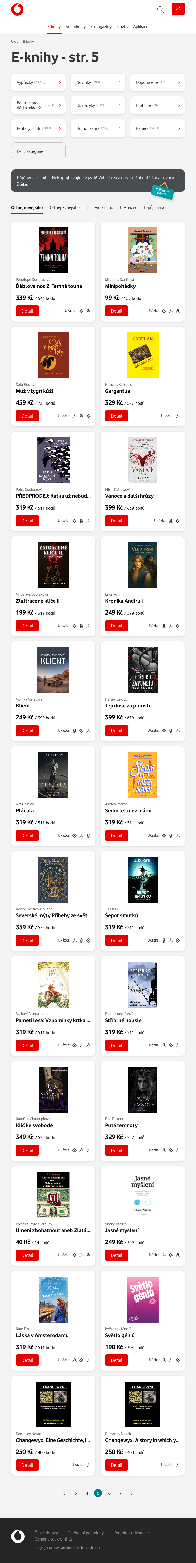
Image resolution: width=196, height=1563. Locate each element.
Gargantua (117, 390)
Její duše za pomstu (128, 705)
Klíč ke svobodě (34, 1125)
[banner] (17, 9)
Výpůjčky (31, 82)
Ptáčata (25, 810)
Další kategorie (30, 151)
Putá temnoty (121, 1125)
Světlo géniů (120, 1335)
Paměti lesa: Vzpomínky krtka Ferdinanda (64, 1020)
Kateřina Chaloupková (33, 1118)
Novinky (88, 82)
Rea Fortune (114, 1118)
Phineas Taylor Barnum (34, 1224)
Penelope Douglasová (33, 279)
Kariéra (147, 128)
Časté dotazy (46, 1532)
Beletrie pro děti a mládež (35, 105)
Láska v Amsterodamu (42, 1335)
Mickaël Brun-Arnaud (32, 1013)
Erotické (149, 105)
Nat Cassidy (25, 804)
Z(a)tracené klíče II (38, 600)
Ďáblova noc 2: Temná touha (49, 286)
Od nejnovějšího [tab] (27, 207)
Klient (23, 705)
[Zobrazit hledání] (161, 9)
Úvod (14, 41)
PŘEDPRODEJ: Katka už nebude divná (60, 495)
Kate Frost (24, 1328)
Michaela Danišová (119, 279)
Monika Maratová (29, 699)
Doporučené (150, 82)
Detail (27, 311)
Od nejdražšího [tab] (100, 207)
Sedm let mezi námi (128, 810)
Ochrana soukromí (53, 1539)
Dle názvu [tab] (128, 207)
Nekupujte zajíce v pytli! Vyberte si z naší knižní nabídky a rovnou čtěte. (98, 183)
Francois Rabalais (118, 384)
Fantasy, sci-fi (34, 128)
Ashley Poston (116, 804)
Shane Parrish (116, 1224)
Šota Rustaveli (27, 384)
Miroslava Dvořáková (32, 594)
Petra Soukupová (29, 489)
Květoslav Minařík (118, 1328)
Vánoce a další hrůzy (129, 495)
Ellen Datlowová (118, 489)
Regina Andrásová (119, 1013)
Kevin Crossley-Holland (34, 909)
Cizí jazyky (90, 105)
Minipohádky (120, 286)
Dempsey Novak (29, 1433)
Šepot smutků (121, 915)
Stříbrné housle (123, 1020)
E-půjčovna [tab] (154, 207)
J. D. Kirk (111, 909)
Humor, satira (92, 128)
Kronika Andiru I (124, 600)
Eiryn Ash (112, 594)
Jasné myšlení (122, 1230)
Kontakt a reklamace (131, 1532)
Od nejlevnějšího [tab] (65, 207)
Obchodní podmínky (86, 1532)
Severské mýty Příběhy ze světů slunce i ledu (68, 915)
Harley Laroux (116, 699)
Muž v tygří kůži (34, 390)
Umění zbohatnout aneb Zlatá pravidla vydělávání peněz (83, 1230)
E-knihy (28, 41)
